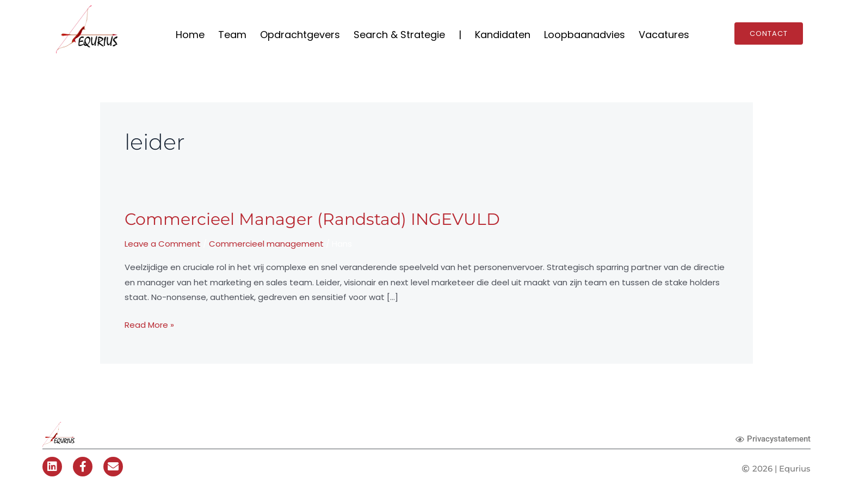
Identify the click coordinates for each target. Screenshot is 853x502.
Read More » (149, 323)
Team (232, 34)
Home (190, 34)
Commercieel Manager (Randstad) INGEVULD (312, 219)
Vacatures (664, 34)
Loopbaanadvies (584, 34)
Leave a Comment (163, 243)
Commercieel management (266, 243)
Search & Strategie (399, 34)
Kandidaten (502, 34)
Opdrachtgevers (300, 34)
